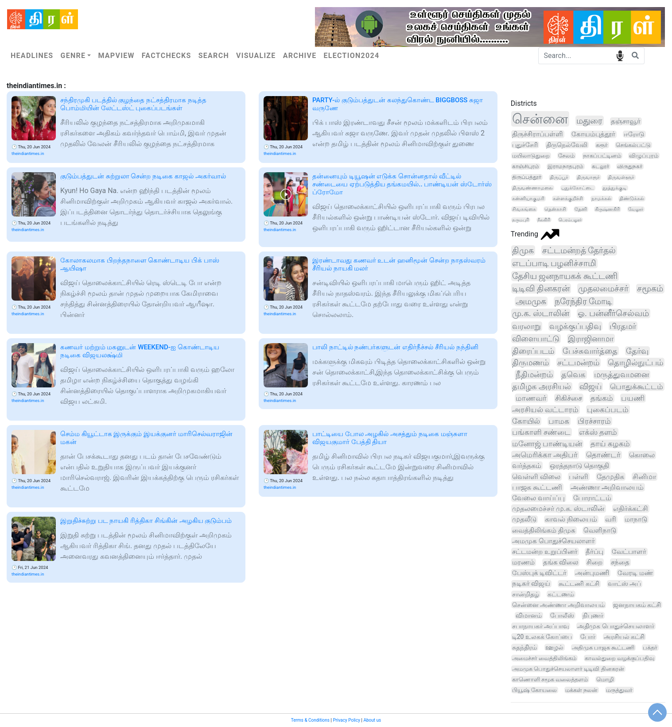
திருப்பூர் (559, 177)
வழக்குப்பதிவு (575, 326)
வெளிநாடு (599, 530)
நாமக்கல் (601, 198)
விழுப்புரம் (643, 155)
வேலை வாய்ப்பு (538, 498)
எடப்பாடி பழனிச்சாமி (554, 263)
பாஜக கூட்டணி (537, 487)
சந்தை (620, 562)
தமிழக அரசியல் (541, 386)
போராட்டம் (592, 498)
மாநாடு (636, 519)
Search (213, 55)
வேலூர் (635, 209)
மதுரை (589, 121)
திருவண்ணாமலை (532, 188)
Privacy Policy (346, 720)
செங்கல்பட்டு (633, 145)
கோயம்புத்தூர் (593, 134)
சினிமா (644, 476)
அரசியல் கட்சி (624, 636)
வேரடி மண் (635, 573)
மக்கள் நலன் (581, 690)
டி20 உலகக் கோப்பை (542, 636)
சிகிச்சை (568, 398)
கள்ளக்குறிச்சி (568, 198)
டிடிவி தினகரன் (541, 288)
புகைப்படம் (608, 409)
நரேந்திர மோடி (584, 301)
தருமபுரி (520, 219)
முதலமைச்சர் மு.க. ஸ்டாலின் (558, 508)
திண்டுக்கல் (631, 198)
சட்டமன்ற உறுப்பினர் (545, 552)
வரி (610, 519)
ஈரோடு (634, 134)
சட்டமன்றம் (578, 362)
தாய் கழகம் (610, 444)
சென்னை (540, 119)
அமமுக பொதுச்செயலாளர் (553, 541)
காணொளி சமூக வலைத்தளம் (550, 679)
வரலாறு (526, 326)
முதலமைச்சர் (603, 288)
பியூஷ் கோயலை (534, 690)
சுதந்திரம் (524, 647)
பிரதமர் (623, 326)
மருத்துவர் (619, 690)
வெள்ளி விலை (536, 476)
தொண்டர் (603, 455)
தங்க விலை (561, 562)
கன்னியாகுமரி (528, 198)
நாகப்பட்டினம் (602, 155)
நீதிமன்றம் (534, 374)
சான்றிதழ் (525, 594)
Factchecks (166, 55)
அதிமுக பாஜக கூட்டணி (603, 647)
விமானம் (529, 615)
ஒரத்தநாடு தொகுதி (579, 465)
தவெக (573, 374)
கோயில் (526, 421)
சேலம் (566, 155)
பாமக (558, 421)
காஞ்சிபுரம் (525, 166)
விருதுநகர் (629, 166)
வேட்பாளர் (629, 552)
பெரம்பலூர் (570, 219)
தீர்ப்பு (594, 552)
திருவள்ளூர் (621, 177)
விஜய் (590, 386)
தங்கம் (601, 398)
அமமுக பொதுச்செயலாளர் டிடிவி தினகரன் (568, 668)
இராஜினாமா (591, 338)
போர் (587, 636)
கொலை (642, 455)
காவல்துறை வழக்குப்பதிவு (619, 658)
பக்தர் (650, 647)
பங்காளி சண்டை (541, 432)
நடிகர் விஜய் (531, 584)
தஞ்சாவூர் (626, 121)
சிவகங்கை (524, 209)
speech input (620, 55)
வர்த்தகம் (526, 465)
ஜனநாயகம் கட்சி (637, 604)
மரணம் (523, 562)
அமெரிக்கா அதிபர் (545, 455)
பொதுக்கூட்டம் (636, 386)
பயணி (633, 398)
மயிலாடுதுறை (531, 155)
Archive (300, 55)
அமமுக (531, 301)
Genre (72, 55)
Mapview (116, 55)
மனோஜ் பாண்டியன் (547, 444)
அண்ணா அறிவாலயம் (607, 487)
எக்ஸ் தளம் (598, 432)
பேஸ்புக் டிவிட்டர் (539, 573)
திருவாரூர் (588, 177)
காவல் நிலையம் (571, 519)
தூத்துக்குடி (614, 188)
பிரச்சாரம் (594, 421)
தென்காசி (555, 209)
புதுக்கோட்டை (577, 188)
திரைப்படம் (533, 351)
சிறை (594, 562)
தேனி (581, 209)
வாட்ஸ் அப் (624, 584)
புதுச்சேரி (525, 144)
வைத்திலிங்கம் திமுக (543, 530)
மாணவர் (531, 398)
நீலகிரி (543, 219)
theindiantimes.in (28, 153)
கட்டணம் (561, 594)
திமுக (523, 250)
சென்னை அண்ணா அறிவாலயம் (558, 604)
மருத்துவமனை (621, 374)
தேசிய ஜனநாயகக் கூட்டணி (565, 276)
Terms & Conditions (310, 720)
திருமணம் (530, 362)
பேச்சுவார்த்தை (590, 351)
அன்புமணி (592, 573)
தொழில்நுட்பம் (635, 362)
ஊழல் (554, 647)
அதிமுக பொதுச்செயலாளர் (615, 626)
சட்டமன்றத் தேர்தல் (579, 250)
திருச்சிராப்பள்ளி (537, 134)
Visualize (256, 55)
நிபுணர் (593, 615)
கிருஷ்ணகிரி (607, 209)
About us (372, 720)
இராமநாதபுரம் (565, 166)
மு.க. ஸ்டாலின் (540, 313)
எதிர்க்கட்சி (630, 508)
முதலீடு (524, 519)
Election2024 (352, 55)
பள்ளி (578, 476)
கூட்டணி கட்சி (579, 584)
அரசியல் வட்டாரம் (545, 409)
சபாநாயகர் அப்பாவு (540, 626)
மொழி (605, 679)
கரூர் (602, 145)
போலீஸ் (562, 615)
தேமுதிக (610, 476)
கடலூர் (600, 166)
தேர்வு (637, 351)
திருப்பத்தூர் (526, 177)
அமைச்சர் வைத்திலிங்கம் (544, 658)
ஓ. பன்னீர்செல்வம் (613, 313)
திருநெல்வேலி (566, 144)
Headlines (32, 55)
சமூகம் (650, 289)
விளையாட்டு (535, 338)
